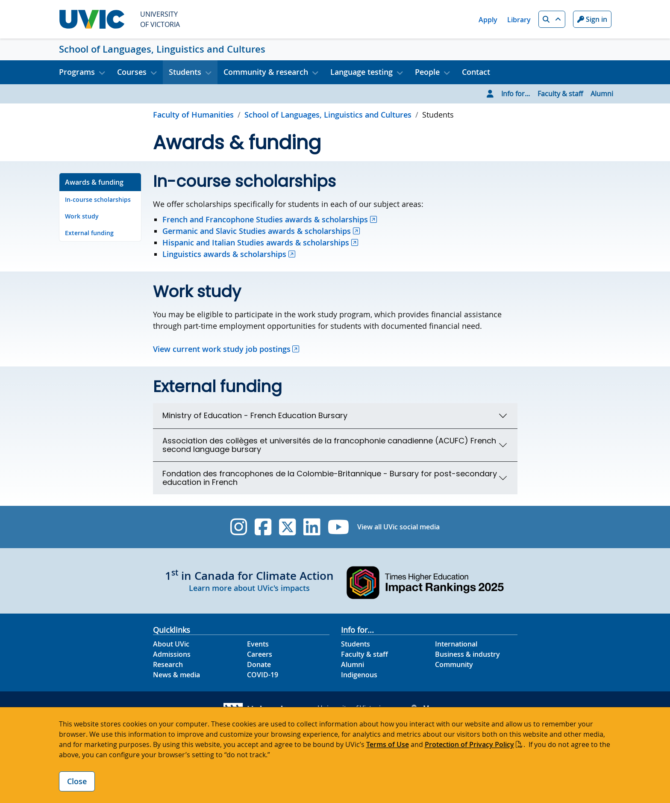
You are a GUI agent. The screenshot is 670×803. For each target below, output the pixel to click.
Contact (476, 72)
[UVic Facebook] (263, 527)
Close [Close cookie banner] (77, 781)
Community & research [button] (265, 72)
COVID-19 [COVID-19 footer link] (262, 674)
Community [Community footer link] (454, 664)
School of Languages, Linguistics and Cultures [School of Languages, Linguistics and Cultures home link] (162, 49)
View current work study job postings (222, 349)
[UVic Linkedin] (311, 527)
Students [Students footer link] (355, 644)
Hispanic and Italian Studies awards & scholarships (255, 242)
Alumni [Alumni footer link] (352, 664)
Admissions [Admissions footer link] (172, 654)
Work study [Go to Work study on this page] (82, 216)
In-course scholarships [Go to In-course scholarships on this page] (98, 199)
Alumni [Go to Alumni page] (602, 93)
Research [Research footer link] (168, 664)
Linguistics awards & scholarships (224, 254)
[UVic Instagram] (238, 527)
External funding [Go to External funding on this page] (89, 233)
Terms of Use (387, 744)
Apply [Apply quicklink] (488, 19)
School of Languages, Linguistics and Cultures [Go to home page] (327, 114)
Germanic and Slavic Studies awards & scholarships (256, 231)
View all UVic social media (398, 526)
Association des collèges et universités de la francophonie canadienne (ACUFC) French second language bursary (329, 445)
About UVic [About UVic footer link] (171, 644)
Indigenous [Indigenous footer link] (359, 674)
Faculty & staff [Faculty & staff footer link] (364, 654)
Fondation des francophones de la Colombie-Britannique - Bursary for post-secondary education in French (329, 477)
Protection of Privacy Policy (469, 744)
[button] (551, 19)
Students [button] (185, 72)
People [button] (427, 72)
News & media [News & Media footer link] (176, 674)
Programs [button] (77, 72)
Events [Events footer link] (258, 644)
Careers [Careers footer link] (259, 654)
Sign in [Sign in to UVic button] (592, 19)
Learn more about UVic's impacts (249, 588)
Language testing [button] (361, 72)
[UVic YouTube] (339, 527)
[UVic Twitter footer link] (287, 527)
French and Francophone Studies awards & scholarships (265, 219)
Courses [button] (132, 72)
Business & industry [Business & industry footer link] (467, 654)
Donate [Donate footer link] (259, 664)
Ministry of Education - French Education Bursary (254, 415)
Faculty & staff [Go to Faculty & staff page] (560, 93)
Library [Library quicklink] (519, 19)
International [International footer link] (456, 644)
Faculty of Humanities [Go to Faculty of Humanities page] (193, 114)
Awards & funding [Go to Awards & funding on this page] (94, 182)
